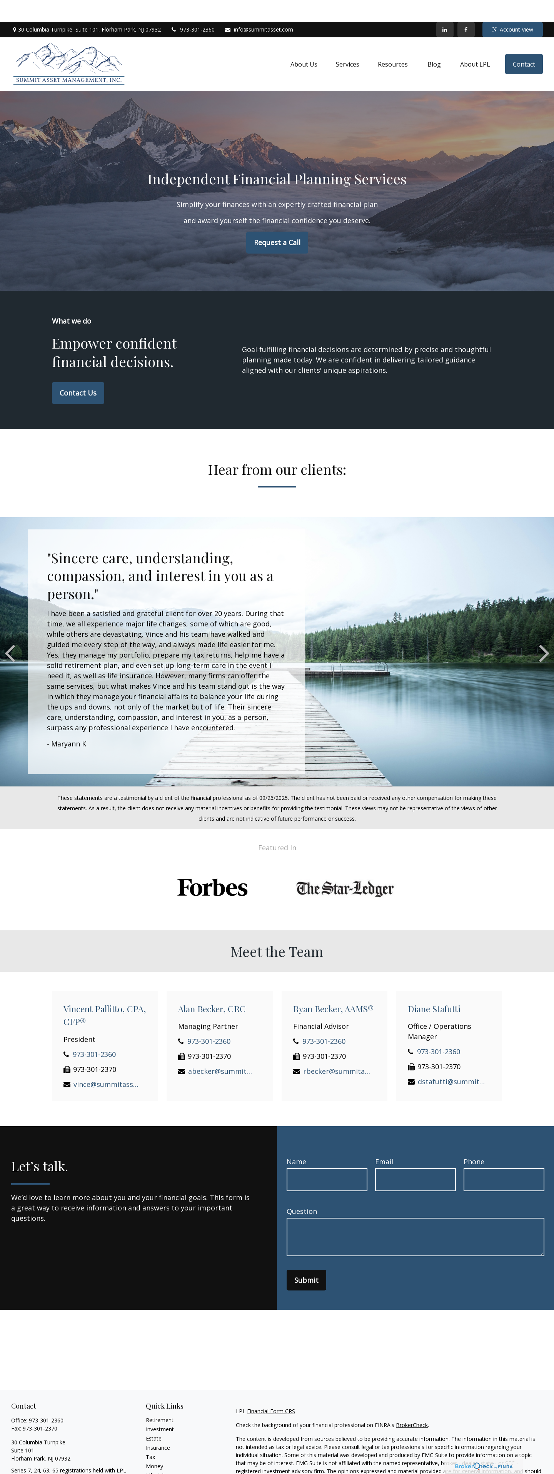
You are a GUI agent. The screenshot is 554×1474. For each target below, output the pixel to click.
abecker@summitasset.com (221, 1049)
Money (154, 1444)
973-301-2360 (192, 8)
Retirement (160, 1398)
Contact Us (78, 371)
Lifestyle (156, 1453)
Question (302, 1189)
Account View (512, 8)
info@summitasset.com (258, 8)
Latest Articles (163, 1462)
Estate (154, 1416)
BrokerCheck (412, 1403)
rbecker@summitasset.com (336, 1049)
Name (296, 1139)
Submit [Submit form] (306, 1258)
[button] (304, 42)
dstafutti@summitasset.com (451, 1060)
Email (384, 1139)
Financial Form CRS (271, 1389)
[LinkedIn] (445, 7)
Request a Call (277, 220)
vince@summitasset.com (107, 1062)
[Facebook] (466, 7)
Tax (150, 1435)
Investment (160, 1407)
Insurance (158, 1425)
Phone (474, 1139)
